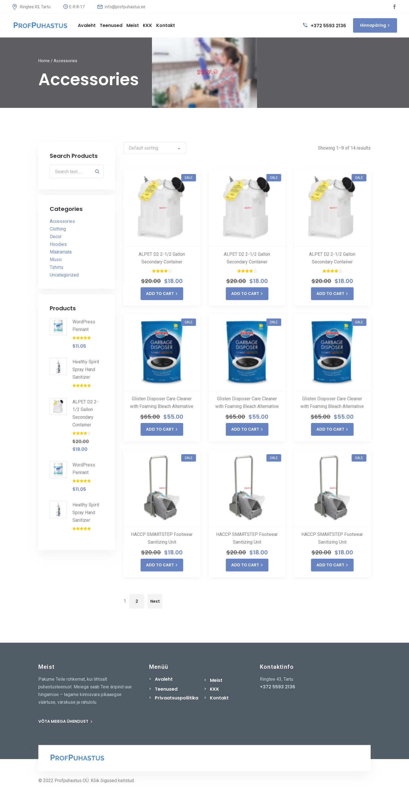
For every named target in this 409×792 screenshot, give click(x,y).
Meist (216, 680)
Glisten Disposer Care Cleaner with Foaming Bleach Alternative (161, 402)
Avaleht (164, 679)
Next (155, 601)
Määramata (61, 252)
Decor (56, 237)
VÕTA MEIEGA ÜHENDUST (65, 721)
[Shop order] (155, 148)
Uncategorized (64, 275)
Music (56, 260)
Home (44, 60)
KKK (214, 689)
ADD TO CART (162, 293)
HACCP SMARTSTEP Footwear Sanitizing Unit (162, 538)
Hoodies (58, 244)
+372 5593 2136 (324, 25)
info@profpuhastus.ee (121, 7)
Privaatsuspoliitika (176, 698)
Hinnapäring (375, 25)
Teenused (166, 689)
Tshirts (56, 267)
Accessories (62, 221)
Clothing (58, 229)
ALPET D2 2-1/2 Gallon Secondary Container (162, 258)
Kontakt (219, 698)
